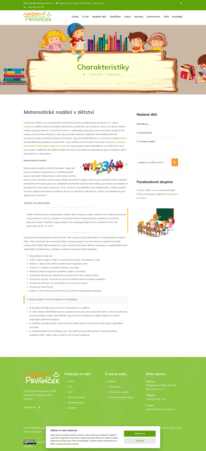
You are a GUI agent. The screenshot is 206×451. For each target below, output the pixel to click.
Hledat (113, 381)
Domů (75, 16)
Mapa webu (115, 386)
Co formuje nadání (146, 141)
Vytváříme (115, 16)
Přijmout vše (140, 434)
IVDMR (71, 407)
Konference (153, 16)
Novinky (138, 16)
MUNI (71, 381)
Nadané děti (99, 16)
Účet (166, 16)
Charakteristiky (144, 132)
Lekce (127, 16)
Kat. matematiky (77, 402)
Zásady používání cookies (67, 444)
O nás (85, 16)
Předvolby (140, 441)
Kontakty (177, 16)
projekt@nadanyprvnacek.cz (39, 3)
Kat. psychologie (77, 397)
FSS (70, 386)
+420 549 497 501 (34, 7)
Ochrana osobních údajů (121, 397)
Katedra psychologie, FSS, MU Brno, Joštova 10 (79, 3)
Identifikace (142, 123)
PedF (71, 391)
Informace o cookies (119, 391)
